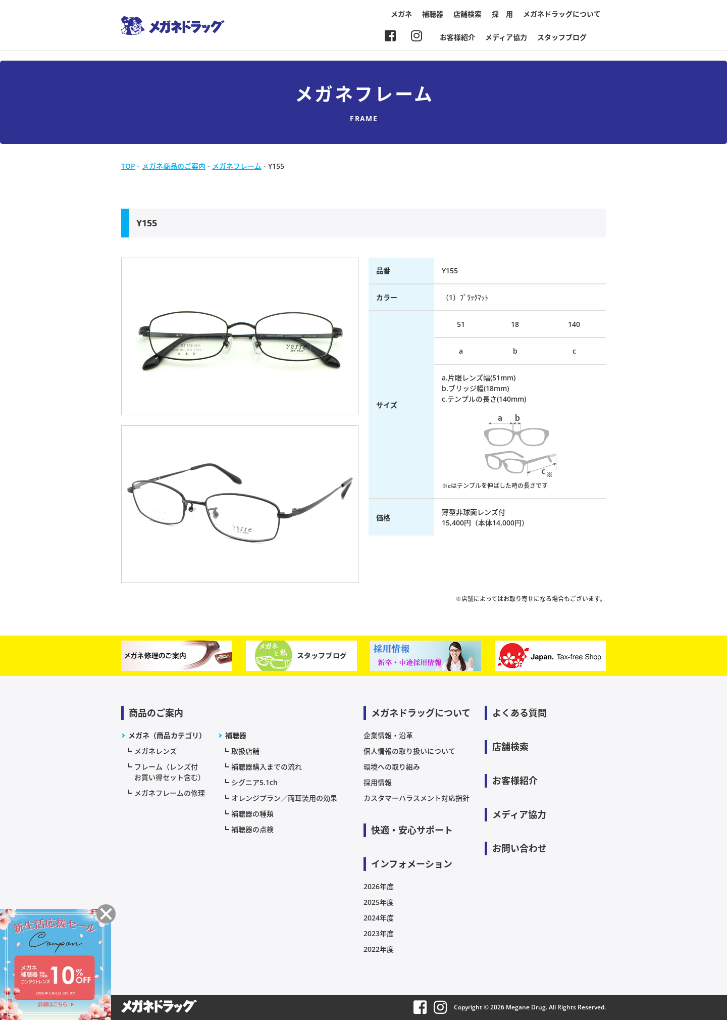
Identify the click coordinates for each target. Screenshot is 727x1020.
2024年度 (379, 917)
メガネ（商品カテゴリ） (167, 735)
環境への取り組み (392, 766)
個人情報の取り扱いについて (409, 751)
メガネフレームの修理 (169, 793)
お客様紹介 (457, 37)
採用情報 (378, 782)
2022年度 (379, 949)
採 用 (502, 14)
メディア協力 (506, 37)
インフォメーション (411, 864)
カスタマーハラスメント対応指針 (417, 798)
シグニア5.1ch (254, 782)
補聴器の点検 (252, 829)
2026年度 (379, 886)
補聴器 (432, 14)
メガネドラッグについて (562, 14)
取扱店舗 (245, 751)
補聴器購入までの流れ (266, 766)
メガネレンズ (155, 751)
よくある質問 (519, 713)
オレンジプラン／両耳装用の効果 (284, 798)
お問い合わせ (519, 848)
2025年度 (379, 902)
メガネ (401, 14)
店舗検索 (467, 14)
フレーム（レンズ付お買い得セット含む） (169, 772)
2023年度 (379, 933)
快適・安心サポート (412, 830)
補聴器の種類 (252, 813)
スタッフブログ (562, 37)
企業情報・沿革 (388, 735)
